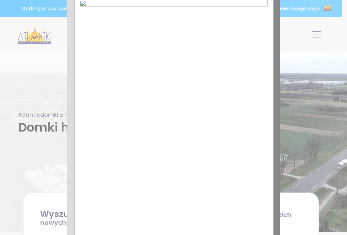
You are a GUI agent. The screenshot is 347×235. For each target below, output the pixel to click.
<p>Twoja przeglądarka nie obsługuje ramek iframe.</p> (173, 117)
